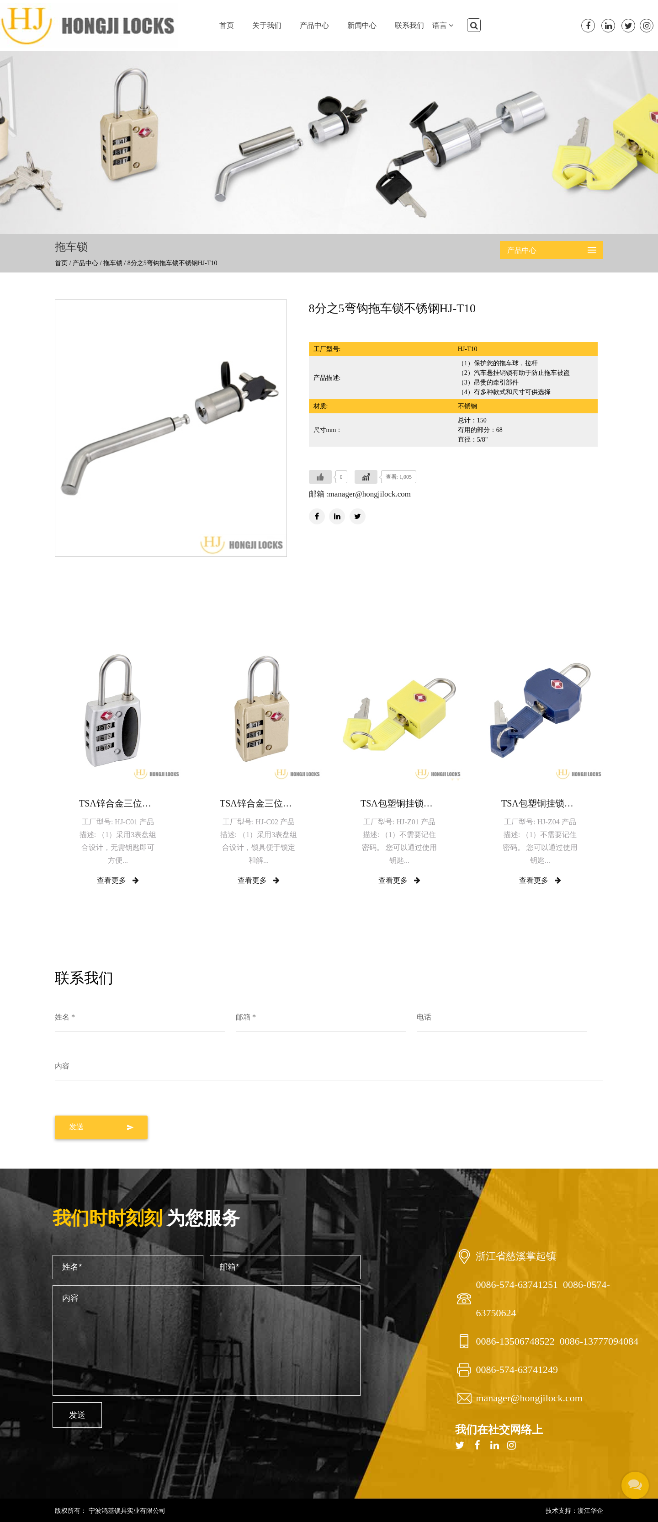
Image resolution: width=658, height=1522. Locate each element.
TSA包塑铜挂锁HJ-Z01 (399, 803)
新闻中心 (362, 25)
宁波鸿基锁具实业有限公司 (126, 1510)
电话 (424, 1017)
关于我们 (266, 25)
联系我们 (409, 25)
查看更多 (118, 880)
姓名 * (65, 1017)
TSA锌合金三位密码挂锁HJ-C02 (258, 803)
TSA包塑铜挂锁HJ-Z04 (540, 803)
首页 (226, 25)
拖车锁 (112, 263)
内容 (62, 1066)
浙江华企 (590, 1510)
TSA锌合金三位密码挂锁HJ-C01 (118, 803)
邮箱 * (246, 1017)
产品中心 (314, 25)
